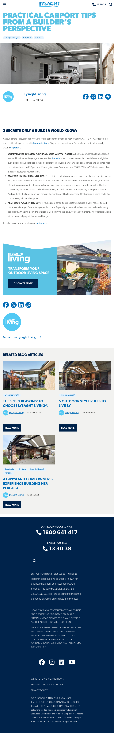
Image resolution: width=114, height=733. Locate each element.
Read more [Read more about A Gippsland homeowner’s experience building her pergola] (12, 505)
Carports (27, 38)
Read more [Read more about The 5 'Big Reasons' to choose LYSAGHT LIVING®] (12, 428)
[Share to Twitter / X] (93, 97)
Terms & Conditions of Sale (47, 685)
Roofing (22, 469)
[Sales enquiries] (99, 4)
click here (42, 223)
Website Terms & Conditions (47, 679)
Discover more (23, 283)
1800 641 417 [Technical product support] (56, 533)
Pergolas (8, 473)
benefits (56, 158)
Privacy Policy (39, 690)
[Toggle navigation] (4, 4)
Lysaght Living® (12, 38)
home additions (41, 143)
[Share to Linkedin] (100, 97)
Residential (9, 469)
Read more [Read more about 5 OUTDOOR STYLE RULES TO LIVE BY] (68, 428)
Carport (38, 38)
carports (14, 148)
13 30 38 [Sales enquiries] (57, 549)
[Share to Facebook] (86, 97)
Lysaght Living (35, 94)
